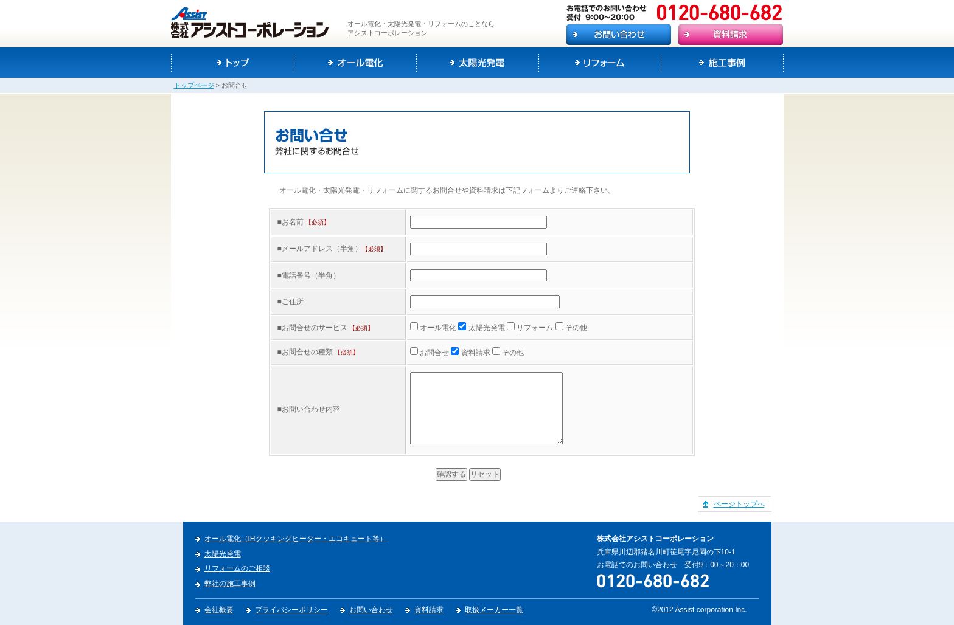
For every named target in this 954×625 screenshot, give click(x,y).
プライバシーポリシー (291, 610)
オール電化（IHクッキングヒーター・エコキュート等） (295, 538)
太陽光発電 (222, 554)
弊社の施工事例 (230, 583)
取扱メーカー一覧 (494, 610)
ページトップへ (739, 504)
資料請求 (429, 610)
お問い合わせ (371, 610)
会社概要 (219, 610)
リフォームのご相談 (237, 568)
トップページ (194, 85)
